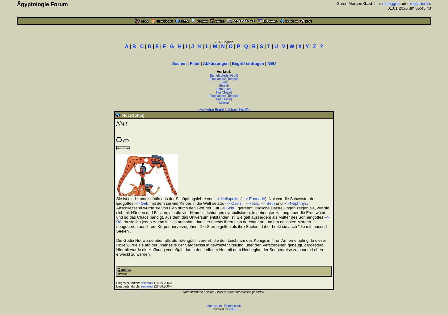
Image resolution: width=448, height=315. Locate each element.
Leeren (224, 102)
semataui (147, 283)
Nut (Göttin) (224, 92)
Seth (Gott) (224, 89)
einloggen (391, 3)
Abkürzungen (215, 63)
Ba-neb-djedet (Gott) (224, 75)
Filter (195, 63)
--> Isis (251, 203)
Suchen (179, 63)
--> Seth (267, 203)
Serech (224, 85)
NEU (271, 63)
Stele (224, 82)
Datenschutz (233, 306)
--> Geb (141, 203)
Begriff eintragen (248, 63)
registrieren (420, 3)
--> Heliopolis (226, 198)
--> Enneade (253, 198)
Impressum (214, 306)
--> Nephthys (295, 203)
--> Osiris (233, 203)
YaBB (233, 309)
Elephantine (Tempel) (224, 79)
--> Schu (228, 208)
